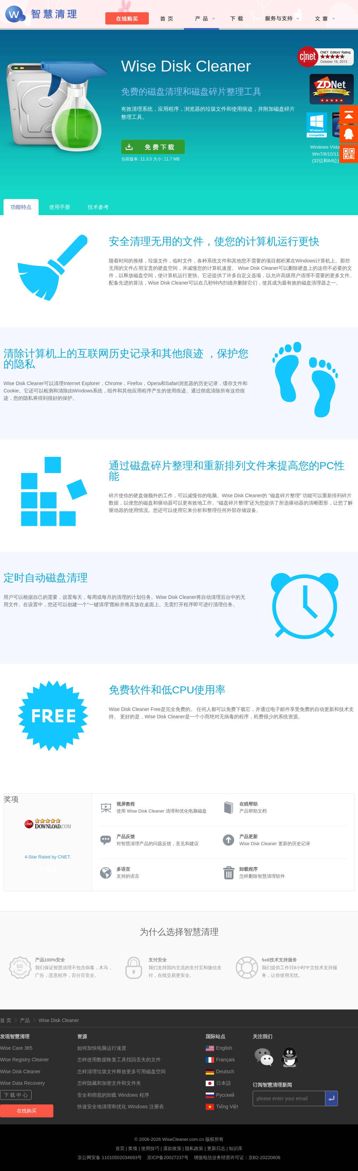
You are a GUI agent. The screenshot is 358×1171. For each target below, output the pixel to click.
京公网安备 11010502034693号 (110, 1157)
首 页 (5, 1020)
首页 (120, 1148)
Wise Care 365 (16, 1048)
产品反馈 (126, 836)
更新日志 (216, 1148)
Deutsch (220, 1071)
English (219, 1048)
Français (220, 1059)
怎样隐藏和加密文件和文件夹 (109, 1083)
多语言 (123, 869)
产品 (25, 1020)
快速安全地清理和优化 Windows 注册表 (120, 1106)
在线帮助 (248, 804)
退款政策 (172, 1148)
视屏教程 (126, 804)
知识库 (236, 1148)
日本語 (218, 1083)
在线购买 (27, 1111)
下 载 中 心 (16, 1095)
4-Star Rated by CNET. (48, 857)
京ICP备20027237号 (168, 1157)
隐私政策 (194, 1148)
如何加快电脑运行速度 (101, 1048)
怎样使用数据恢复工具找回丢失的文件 (119, 1059)
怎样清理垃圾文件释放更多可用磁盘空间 (121, 1071)
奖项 (132, 1148)
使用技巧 (150, 1148)
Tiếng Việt (222, 1106)
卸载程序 (248, 869)
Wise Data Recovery (22, 1083)
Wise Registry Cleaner (24, 1059)
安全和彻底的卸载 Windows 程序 (113, 1095)
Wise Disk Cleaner (59, 1020)
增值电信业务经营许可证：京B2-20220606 (237, 1157)
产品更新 (248, 836)
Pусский (220, 1095)
